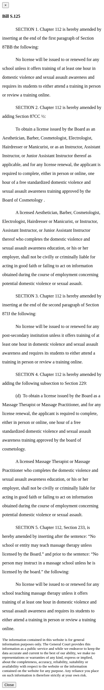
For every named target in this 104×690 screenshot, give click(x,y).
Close (9, 685)
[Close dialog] (5, 5)
